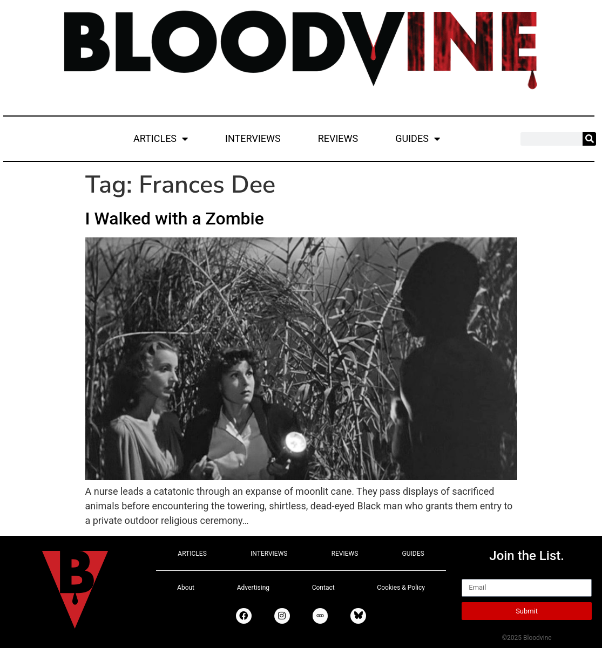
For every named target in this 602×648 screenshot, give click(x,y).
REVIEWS (338, 138)
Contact (323, 587)
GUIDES (417, 138)
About (185, 587)
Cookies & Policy (401, 587)
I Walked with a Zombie (174, 218)
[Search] (589, 139)
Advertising (253, 587)
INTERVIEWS (253, 138)
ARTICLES (160, 138)
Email (474, 574)
